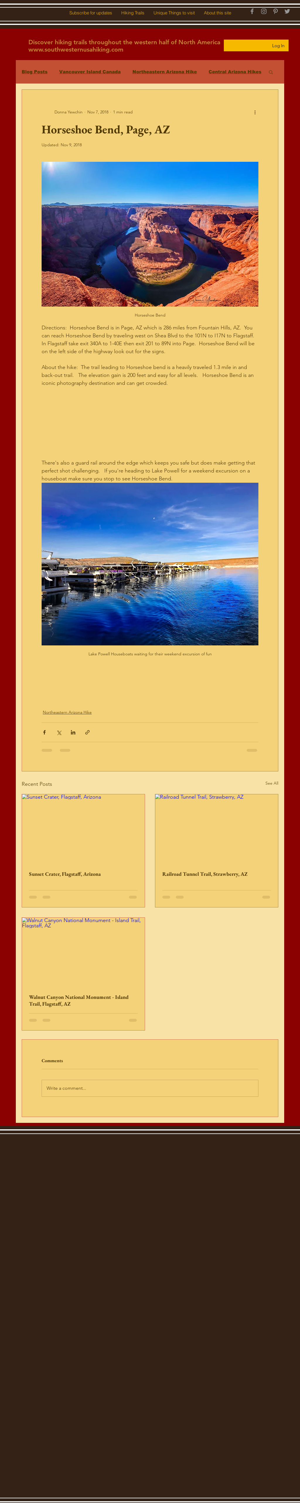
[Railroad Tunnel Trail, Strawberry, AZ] (216, 828)
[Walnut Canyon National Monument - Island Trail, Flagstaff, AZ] (83, 952)
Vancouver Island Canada (90, 71)
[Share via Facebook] (44, 732)
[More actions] (254, 111)
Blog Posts (34, 71)
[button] (91, 13)
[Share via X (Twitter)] (59, 732)
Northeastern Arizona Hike (164, 71)
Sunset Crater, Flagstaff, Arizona (65, 873)
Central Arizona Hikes (235, 71)
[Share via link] (87, 732)
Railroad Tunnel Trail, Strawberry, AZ (205, 873)
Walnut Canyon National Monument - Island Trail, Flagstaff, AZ (79, 1000)
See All (271, 783)
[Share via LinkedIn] (73, 732)
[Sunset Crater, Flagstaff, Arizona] (83, 828)
